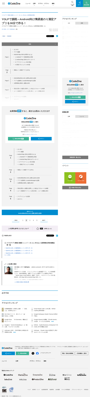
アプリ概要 (17, 52)
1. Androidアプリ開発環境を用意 (24, 57)
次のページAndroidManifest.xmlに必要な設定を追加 (29, 212)
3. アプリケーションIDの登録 (23, 62)
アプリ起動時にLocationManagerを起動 (25, 80)
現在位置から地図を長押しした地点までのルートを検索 (32, 188)
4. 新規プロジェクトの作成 (22, 64)
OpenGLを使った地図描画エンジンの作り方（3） (19, 248)
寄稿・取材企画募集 (67, 353)
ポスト (49, 36)
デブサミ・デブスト (43, 3)
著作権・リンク (36, 389)
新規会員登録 (18, 139)
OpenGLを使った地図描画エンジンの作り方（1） (19, 253)
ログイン (41, 139)
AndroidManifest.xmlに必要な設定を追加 (25, 78)
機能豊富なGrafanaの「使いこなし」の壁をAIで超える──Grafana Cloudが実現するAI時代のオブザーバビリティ (74, 124)
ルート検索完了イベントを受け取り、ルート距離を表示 (32, 191)
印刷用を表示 (7, 235)
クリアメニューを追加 (23, 196)
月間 (82, 23)
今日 (69, 23)
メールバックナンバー (30, 134)
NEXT (44, 220)
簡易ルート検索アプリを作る (22, 70)
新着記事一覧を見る (75, 157)
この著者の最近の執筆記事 (21, 282)
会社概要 (58, 389)
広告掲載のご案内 (82, 353)
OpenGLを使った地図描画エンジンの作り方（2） (19, 250)
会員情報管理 (44, 389)
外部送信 (86, 389)
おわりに (19, 199)
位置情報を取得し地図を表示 (22, 83)
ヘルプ (29, 389)
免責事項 (52, 389)
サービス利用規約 (66, 389)
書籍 (53, 3)
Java (4, 36)
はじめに (16, 49)
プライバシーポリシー (77, 389)
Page (7, 57)
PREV (15, 220)
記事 (34, 3)
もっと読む (7, 255)
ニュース (27, 3)
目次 (42, 44)
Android (9, 36)
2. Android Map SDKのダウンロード (25, 59)
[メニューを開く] (3, 3)
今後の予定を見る (75, 187)
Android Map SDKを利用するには (23, 54)
